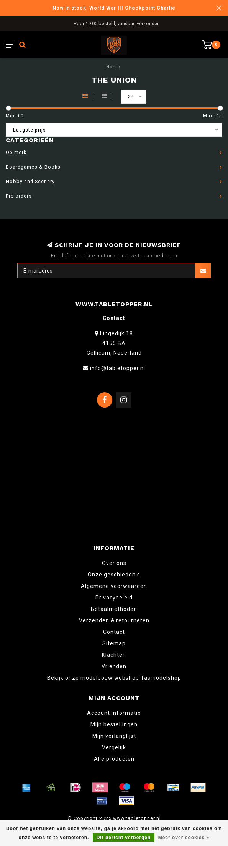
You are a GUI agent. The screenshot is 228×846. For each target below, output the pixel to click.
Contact (114, 632)
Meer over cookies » (184, 837)
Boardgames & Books (33, 167)
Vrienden (114, 666)
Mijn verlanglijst (114, 736)
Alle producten (114, 759)
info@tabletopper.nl (117, 368)
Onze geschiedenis (114, 575)
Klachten (114, 655)
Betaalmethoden (114, 609)
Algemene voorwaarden (114, 586)
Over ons (114, 563)
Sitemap (114, 643)
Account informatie (114, 713)
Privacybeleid (114, 597)
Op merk (16, 152)
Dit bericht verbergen (124, 837)
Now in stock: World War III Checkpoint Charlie (114, 8)
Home (113, 66)
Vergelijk (114, 747)
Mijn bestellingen (114, 724)
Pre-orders (19, 196)
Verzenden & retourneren (114, 620)
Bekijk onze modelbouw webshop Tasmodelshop (114, 678)
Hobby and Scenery (30, 181)
